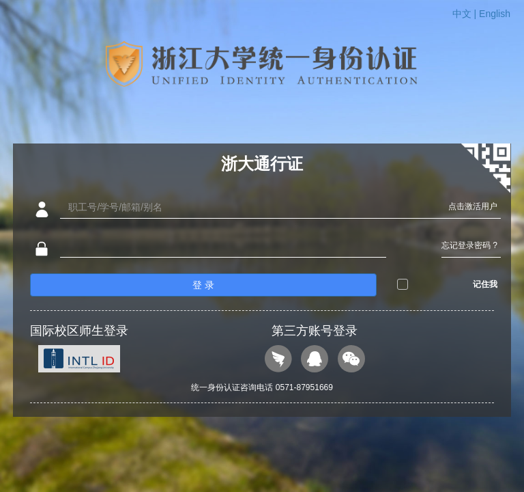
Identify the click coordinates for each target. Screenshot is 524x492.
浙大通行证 (262, 163)
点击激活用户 (472, 206)
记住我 (485, 284)
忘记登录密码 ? (469, 245)
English (494, 13)
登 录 (203, 284)
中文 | (465, 13)
